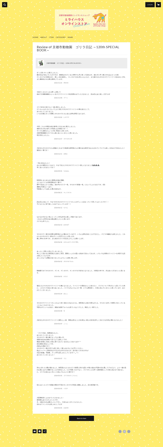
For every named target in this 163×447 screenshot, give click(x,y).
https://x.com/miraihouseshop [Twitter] (120, 431)
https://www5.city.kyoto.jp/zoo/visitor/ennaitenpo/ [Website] (128, 431)
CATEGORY (61, 37)
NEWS (70, 37)
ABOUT (43, 37)
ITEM (51, 37)
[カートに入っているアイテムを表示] (158, 4)
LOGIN (150, 5)
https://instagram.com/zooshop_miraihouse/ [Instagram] (124, 431)
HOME (35, 37)
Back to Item (81, 418)
